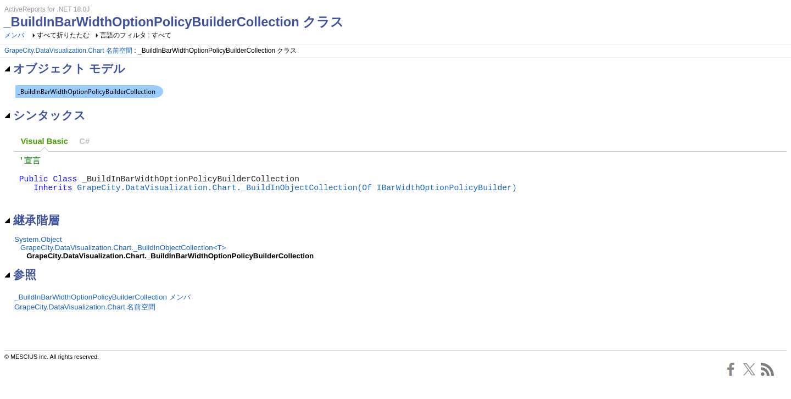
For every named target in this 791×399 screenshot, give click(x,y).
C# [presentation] (84, 141)
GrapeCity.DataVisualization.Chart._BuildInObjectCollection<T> (123, 257)
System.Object (38, 249)
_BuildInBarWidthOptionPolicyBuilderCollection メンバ (102, 307)
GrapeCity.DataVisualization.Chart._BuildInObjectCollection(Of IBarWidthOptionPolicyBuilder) (296, 194)
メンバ (14, 35)
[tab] (44, 141)
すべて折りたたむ (63, 35)
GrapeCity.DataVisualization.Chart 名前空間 (68, 50)
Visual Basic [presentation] (44, 141)
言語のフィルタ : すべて (135, 35)
